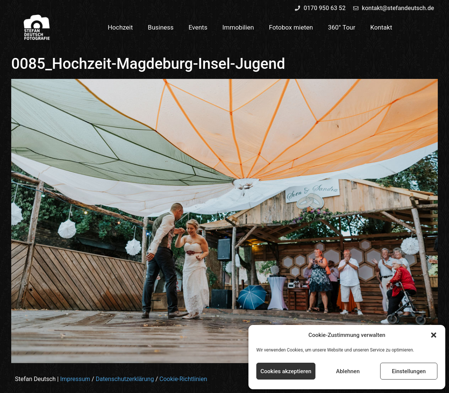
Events (198, 27)
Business (161, 27)
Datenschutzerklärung (125, 379)
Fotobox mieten (291, 27)
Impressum (75, 379)
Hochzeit (120, 27)
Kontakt (381, 27)
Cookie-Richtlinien (183, 379)
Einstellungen (409, 371)
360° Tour (341, 27)
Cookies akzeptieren (285, 371)
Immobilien (238, 27)
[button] (433, 335)
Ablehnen (348, 371)
